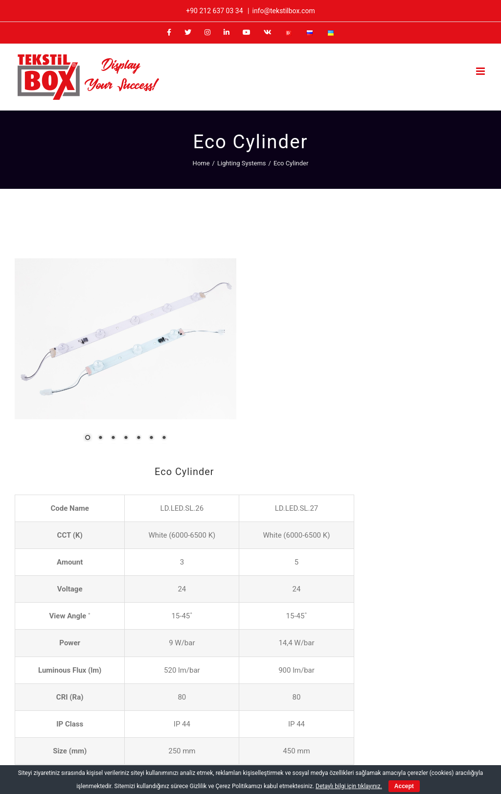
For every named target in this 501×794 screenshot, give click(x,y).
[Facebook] (328, 734)
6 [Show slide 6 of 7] (115, 387)
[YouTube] (398, 734)
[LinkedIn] (380, 734)
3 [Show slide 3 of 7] (77, 387)
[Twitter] (345, 734)
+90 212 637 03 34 (214, 11)
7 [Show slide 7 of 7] (128, 387)
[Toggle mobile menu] (481, 71)
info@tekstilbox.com (283, 11)
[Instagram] (363, 734)
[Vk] (415, 734)
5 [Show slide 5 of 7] (102, 387)
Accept (404, 786)
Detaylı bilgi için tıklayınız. (349, 786)
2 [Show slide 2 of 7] (64, 387)
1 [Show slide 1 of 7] (51, 387)
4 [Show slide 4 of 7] (90, 387)
